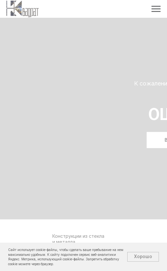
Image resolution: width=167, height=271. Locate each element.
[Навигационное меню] (156, 9)
